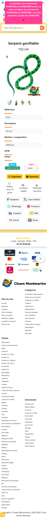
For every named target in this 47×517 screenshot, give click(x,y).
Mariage (28, 428)
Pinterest (33, 206)
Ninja (3, 457)
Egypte (4, 402)
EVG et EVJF (29, 416)
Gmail (14, 220)
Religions (5, 478)
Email (33, 220)
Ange (3, 348)
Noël (26, 431)
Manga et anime (7, 438)
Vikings (4, 508)
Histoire (4, 429)
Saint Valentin (30, 446)
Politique (5, 469)
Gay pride (28, 419)
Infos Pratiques (7, 312)
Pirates (4, 466)
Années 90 (5, 369)
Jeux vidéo (5, 432)
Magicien (5, 435)
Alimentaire (6, 342)
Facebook (13, 199)
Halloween (28, 422)
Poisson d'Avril (30, 440)
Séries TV (5, 493)
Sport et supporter (8, 499)
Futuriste (5, 417)
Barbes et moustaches (33, 297)
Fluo (3, 414)
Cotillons (28, 303)
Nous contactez (7, 315)
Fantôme (5, 411)
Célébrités (5, 381)
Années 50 (5, 357)
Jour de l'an (29, 425)
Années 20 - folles (8, 354)
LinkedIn (15, 213)
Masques (28, 330)
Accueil (4, 303)
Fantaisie (5, 405)
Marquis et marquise (9, 441)
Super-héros (6, 505)
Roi (3, 484)
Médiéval (5, 444)
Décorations (29, 306)
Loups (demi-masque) (32, 324)
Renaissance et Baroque (10, 481)
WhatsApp (14, 206)
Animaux (5, 351)
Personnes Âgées (8, 463)
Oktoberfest (29, 434)
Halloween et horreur (9, 420)
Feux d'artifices (30, 315)
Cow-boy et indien (8, 396)
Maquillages (29, 327)
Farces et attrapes (31, 312)
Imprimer (15, 176)
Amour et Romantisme (9, 345)
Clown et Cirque (7, 387)
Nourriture (5, 460)
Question (32, 176)
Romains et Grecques (9, 487)
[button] (40, 258)
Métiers (4, 447)
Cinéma (4, 384)
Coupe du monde (31, 413)
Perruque (28, 333)
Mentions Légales (8, 318)
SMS (34, 213)
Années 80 (5, 366)
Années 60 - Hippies (8, 360)
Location (5, 309)
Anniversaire (29, 404)
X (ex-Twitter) (32, 199)
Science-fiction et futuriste (11, 490)
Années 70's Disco (8, 363)
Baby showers (30, 407)
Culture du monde (8, 399)
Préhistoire (5, 472)
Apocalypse (6, 372)
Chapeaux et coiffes (32, 300)
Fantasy (4, 408)
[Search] (21, 28)
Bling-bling (5, 375)
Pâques (27, 437)
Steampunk (6, 502)
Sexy (3, 496)
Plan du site (6, 324)
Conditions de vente (9, 321)
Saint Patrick (29, 443)
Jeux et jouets (30, 318)
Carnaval (5, 378)
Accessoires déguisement (34, 294)
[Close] (23, 20)
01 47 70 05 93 (23, 244)
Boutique (5, 306)
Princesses (5, 475)
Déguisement (30, 309)
